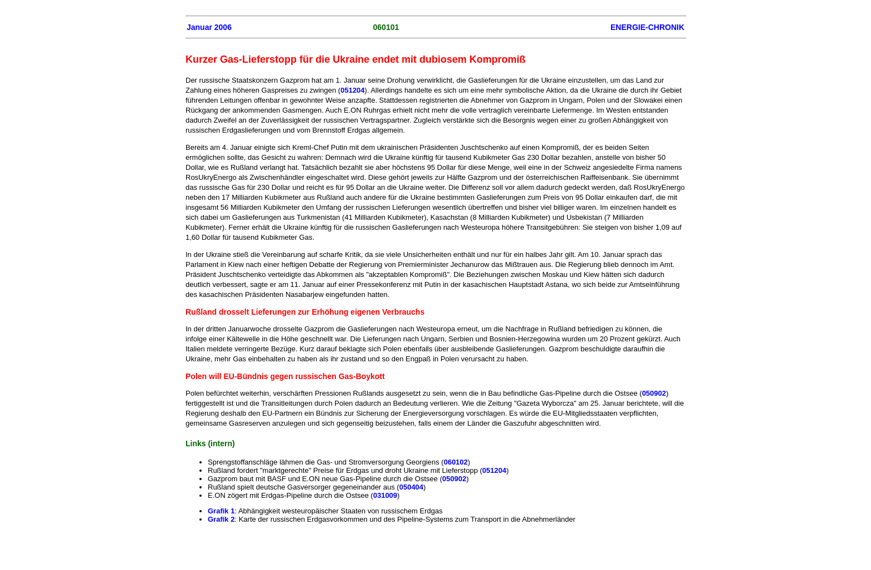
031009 (385, 495)
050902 (654, 393)
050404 (411, 487)
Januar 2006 (209, 27)
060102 (456, 462)
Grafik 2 (221, 519)
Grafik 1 (221, 511)
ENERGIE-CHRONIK (647, 27)
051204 (352, 90)
